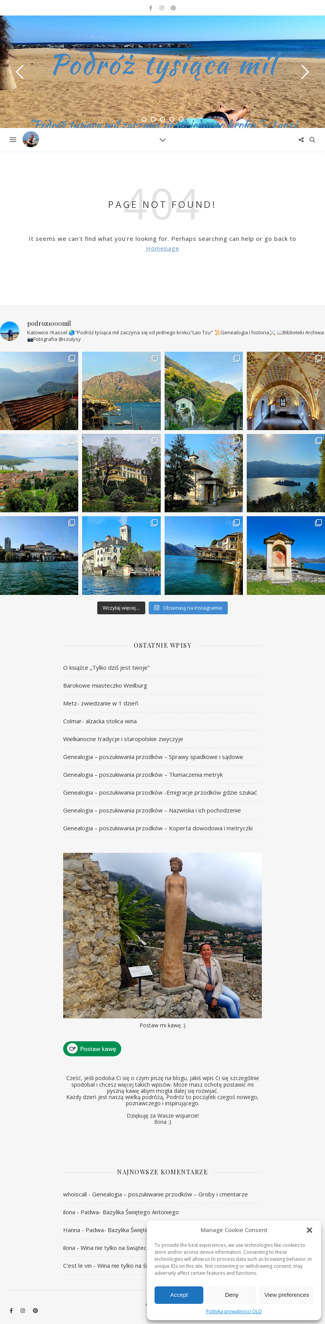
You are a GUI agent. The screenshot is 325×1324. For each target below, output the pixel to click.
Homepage (162, 248)
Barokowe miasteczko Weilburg (105, 685)
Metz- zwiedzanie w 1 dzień (100, 703)
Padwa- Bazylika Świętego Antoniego (130, 1212)
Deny (232, 1294)
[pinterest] (173, 7)
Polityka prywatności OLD (234, 1311)
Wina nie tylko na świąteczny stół (124, 1247)
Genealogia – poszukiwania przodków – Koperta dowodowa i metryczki (158, 828)
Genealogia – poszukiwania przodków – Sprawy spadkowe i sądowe (153, 757)
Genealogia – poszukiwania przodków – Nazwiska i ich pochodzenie (152, 810)
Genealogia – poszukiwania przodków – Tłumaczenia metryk (143, 774)
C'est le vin (77, 1265)
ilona (69, 1212)
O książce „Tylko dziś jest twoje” (106, 667)
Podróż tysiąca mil (162, 64)
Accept (179, 1294)
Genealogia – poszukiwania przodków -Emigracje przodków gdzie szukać (160, 792)
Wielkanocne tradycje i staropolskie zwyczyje (123, 739)
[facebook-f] (151, 7)
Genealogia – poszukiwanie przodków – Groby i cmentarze (170, 1194)
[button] (309, 1230)
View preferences (286, 1294)
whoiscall (75, 1194)
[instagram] (162, 7)
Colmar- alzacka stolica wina (100, 721)
